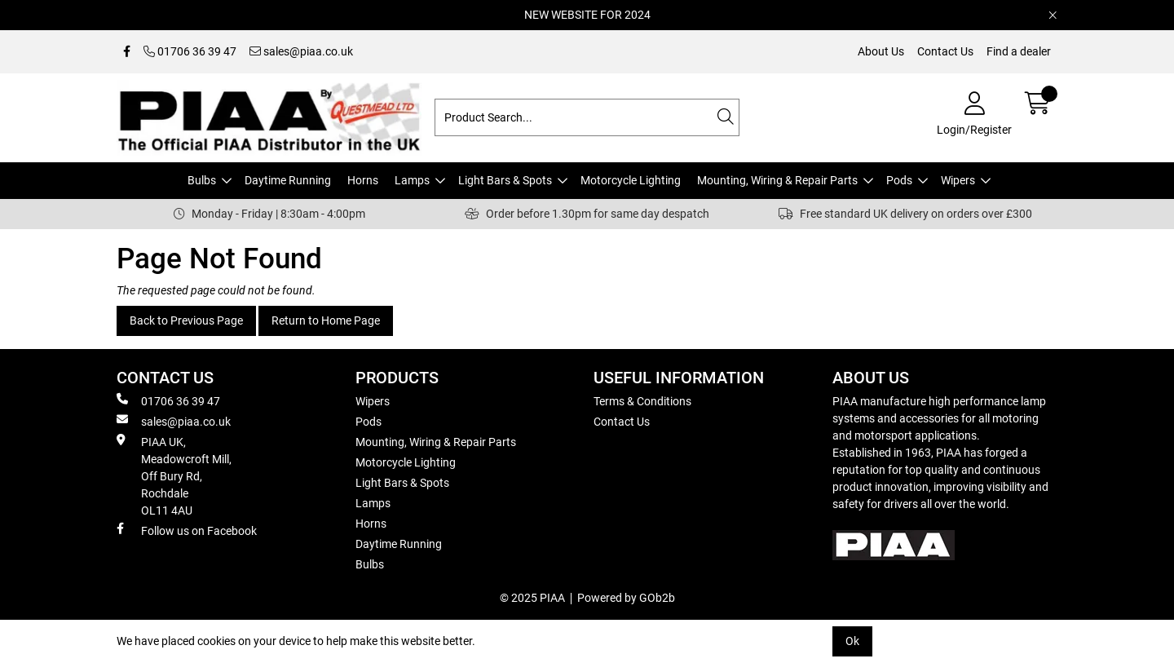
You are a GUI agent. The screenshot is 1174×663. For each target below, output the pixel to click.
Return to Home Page (325, 320)
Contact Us (945, 51)
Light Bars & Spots (505, 180)
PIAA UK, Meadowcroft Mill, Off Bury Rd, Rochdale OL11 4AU (174, 475)
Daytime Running (288, 180)
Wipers (958, 180)
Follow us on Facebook (187, 530)
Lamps (412, 180)
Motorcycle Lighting (630, 180)
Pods (899, 180)
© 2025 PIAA (532, 597)
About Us (881, 51)
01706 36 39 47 (189, 51)
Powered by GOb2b (626, 597)
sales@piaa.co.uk (301, 51)
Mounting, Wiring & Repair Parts (777, 180)
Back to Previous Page (186, 320)
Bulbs (202, 180)
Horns (362, 180)
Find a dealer (1018, 51)
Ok (852, 641)
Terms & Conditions (642, 401)
